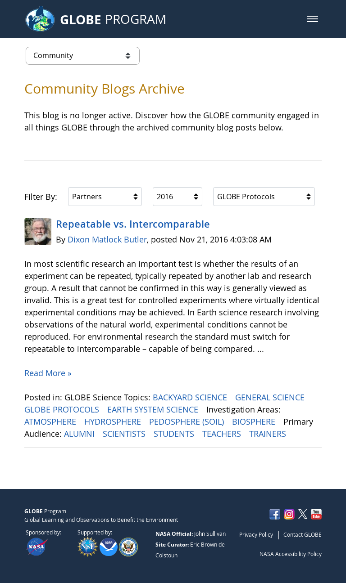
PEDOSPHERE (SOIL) (187, 421)
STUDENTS (175, 433)
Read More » (48, 373)
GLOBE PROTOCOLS (62, 409)
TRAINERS (268, 433)
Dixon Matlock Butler (107, 239)
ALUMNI (80, 433)
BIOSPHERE (255, 421)
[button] (312, 19)
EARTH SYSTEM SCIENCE (153, 409)
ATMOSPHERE (51, 421)
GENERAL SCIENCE (271, 397)
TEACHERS (222, 433)
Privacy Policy (256, 534)
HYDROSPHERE (113, 421)
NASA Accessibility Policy (291, 553)
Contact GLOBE (302, 534)
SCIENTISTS (125, 433)
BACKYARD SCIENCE (191, 397)
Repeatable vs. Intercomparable (133, 224)
